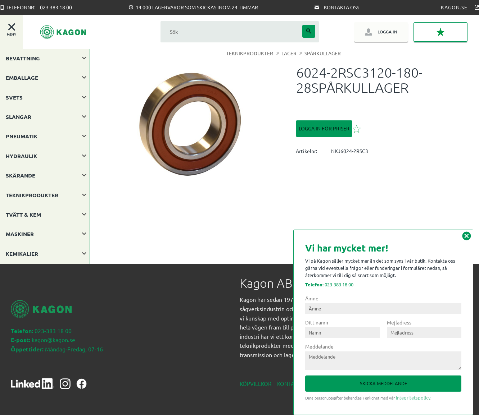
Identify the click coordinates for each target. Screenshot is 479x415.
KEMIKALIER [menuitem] (22, 253)
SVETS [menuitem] (14, 97)
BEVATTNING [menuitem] (23, 58)
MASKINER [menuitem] (20, 234)
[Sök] (308, 31)
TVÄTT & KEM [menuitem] (23, 214)
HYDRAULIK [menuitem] (21, 156)
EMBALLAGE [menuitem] (22, 77)
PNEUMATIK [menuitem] (21, 136)
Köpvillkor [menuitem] (255, 383)
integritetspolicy (413, 398)
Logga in (387, 32)
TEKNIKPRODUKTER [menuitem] (32, 195)
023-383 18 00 (329, 284)
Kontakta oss (341, 7)
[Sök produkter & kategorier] (231, 32)
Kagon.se (454, 7)
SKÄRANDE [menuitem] (20, 175)
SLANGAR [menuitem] (18, 116)
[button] (440, 32)
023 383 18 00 (56, 7)
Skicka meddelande (383, 383)
